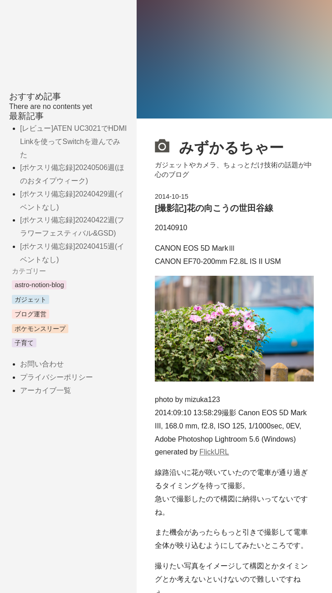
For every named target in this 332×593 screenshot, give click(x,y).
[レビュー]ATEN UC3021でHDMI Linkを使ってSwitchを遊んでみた (73, 141)
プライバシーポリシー (56, 377)
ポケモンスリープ (40, 328)
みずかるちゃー (219, 146)
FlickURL (214, 452)
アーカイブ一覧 (45, 390)
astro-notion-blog (39, 285)
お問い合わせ (42, 364)
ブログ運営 (30, 314)
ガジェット (30, 299)
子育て (24, 342)
